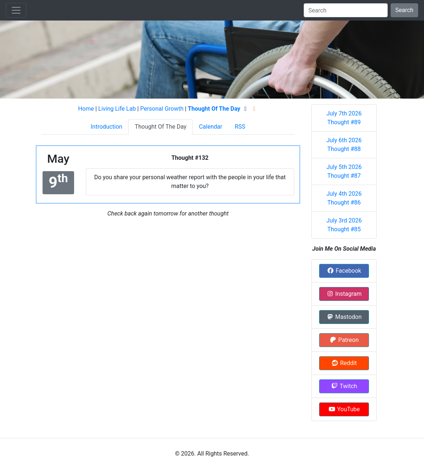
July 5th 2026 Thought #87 (344, 171)
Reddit (344, 363)
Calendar (210, 126)
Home (86, 108)
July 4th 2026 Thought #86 (344, 198)
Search (404, 10)
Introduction (106, 126)
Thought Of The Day (160, 126)
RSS (240, 126)
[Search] (346, 10)
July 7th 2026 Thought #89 (344, 118)
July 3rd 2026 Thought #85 (344, 225)
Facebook (344, 270)
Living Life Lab (117, 108)
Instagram (344, 293)
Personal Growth (161, 108)
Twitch (344, 386)
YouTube (344, 409)
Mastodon (344, 316)
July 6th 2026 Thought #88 (344, 144)
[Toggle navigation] (16, 10)
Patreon (344, 339)
